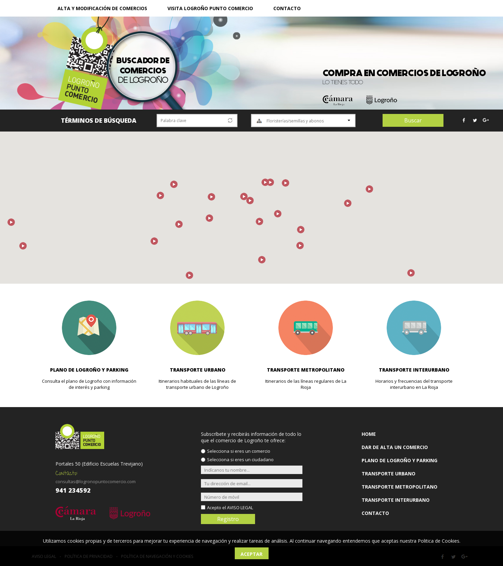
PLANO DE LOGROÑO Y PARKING (399, 460)
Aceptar (251, 554)
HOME (369, 434)
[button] (347, 203)
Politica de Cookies (438, 541)
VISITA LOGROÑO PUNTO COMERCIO (210, 8)
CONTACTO (287, 8)
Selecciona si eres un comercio (238, 451)
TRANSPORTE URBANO (388, 473)
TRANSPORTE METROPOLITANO (399, 487)
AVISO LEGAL (240, 507)
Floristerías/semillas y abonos (295, 121)
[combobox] (303, 120)
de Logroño (142, 70)
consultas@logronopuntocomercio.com (95, 481)
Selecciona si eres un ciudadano (240, 459)
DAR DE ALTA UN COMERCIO (395, 447)
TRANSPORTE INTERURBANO (396, 500)
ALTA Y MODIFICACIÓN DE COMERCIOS (102, 8)
